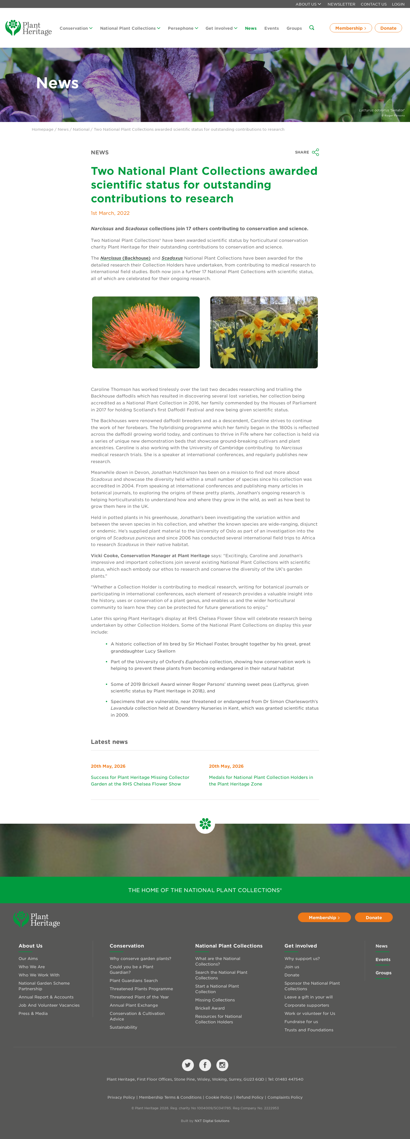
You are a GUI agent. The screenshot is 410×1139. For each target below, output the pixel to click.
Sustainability (123, 1026)
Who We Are (32, 966)
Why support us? (302, 958)
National (81, 129)
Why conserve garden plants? (140, 958)
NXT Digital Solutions (212, 1121)
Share (307, 152)
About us (308, 4)
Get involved (221, 27)
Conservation (76, 27)
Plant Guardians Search (134, 980)
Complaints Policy (285, 1097)
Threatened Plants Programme (141, 988)
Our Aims (28, 958)
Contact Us (374, 4)
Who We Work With (39, 974)
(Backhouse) (125, 257)
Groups (294, 27)
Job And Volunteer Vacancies (49, 1004)
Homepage (43, 129)
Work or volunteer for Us (309, 1013)
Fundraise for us (301, 1021)
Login (398, 4)
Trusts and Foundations (308, 1029)
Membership (351, 27)
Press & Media (33, 1013)
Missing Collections (215, 999)
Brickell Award (210, 1007)
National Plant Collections (130, 27)
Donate (388, 27)
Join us (291, 966)
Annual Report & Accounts (46, 996)
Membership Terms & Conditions (170, 1097)
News (251, 27)
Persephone (183, 27)
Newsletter (341, 4)
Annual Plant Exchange (134, 1004)
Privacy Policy (121, 1097)
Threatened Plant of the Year (139, 996)
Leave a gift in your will (308, 996)
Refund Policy (250, 1097)
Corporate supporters (306, 1004)
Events (271, 27)
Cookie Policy (219, 1097)
